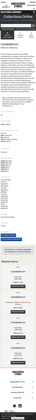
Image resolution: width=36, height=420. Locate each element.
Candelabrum (18, 271)
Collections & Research (11, 12)
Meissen (5, 48)
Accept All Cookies (17, 418)
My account (31, 5)
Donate (3, 2)
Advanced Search (7, 29)
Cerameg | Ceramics (8, 235)
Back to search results (7, 35)
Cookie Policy (11, 416)
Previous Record (20, 35)
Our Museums (6, 6)
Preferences (5, 418)
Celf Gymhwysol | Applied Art (11, 239)
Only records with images (27, 29)
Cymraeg (32, 2)
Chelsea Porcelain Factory (22, 302)
